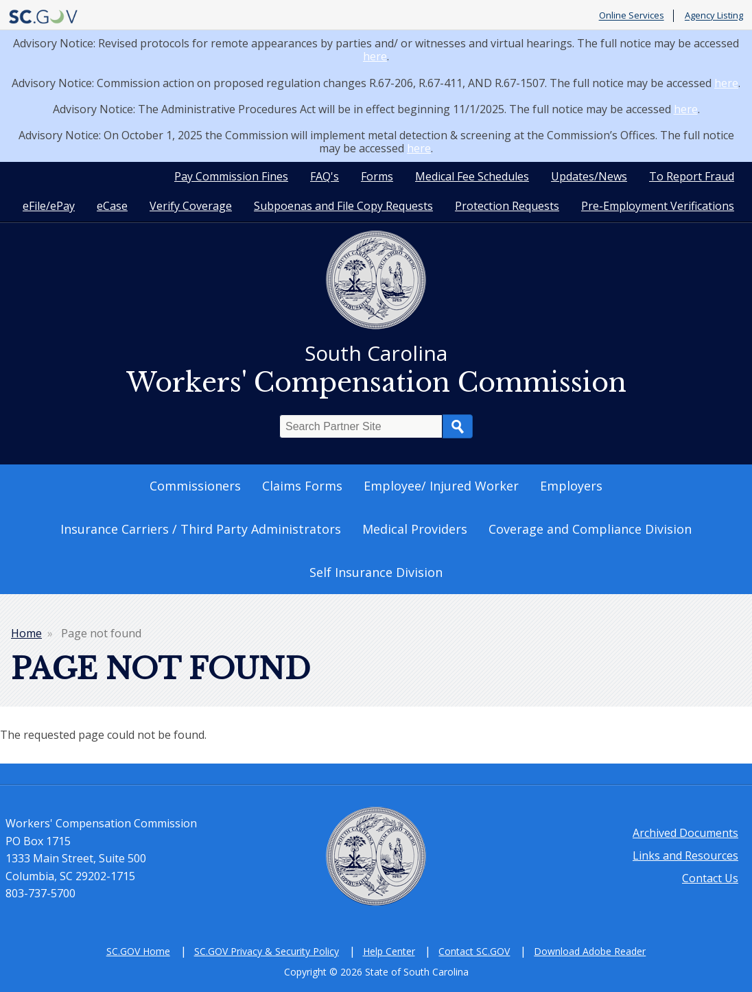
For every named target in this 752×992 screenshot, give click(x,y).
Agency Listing (714, 16)
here (375, 56)
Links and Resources (685, 855)
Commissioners (195, 485)
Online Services (631, 16)
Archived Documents (685, 832)
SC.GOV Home (138, 951)
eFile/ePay (49, 205)
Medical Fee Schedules (472, 176)
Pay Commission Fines (231, 176)
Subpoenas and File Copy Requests (343, 205)
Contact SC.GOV (474, 951)
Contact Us (710, 878)
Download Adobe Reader (590, 951)
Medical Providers (414, 529)
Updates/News (589, 176)
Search (458, 426)
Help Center (389, 951)
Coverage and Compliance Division (590, 529)
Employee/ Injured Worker (441, 485)
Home (26, 633)
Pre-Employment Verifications (657, 205)
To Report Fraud (691, 176)
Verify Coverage (191, 205)
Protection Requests (507, 205)
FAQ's (324, 176)
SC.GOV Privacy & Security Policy (266, 951)
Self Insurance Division (376, 572)
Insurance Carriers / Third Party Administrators (200, 529)
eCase (112, 205)
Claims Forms (302, 485)
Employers (571, 485)
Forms (377, 176)
